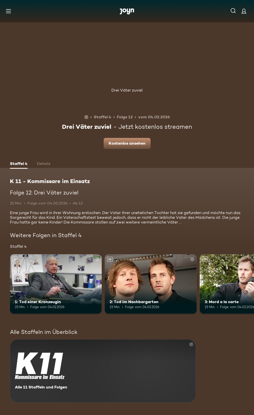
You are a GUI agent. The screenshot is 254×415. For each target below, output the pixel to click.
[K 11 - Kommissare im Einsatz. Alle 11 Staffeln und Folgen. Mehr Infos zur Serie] (103, 371)
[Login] (243, 11)
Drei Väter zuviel (127, 90)
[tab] (19, 164)
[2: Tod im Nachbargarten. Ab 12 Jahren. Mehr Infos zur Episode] (150, 284)
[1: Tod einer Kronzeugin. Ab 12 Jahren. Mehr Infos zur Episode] (56, 284)
